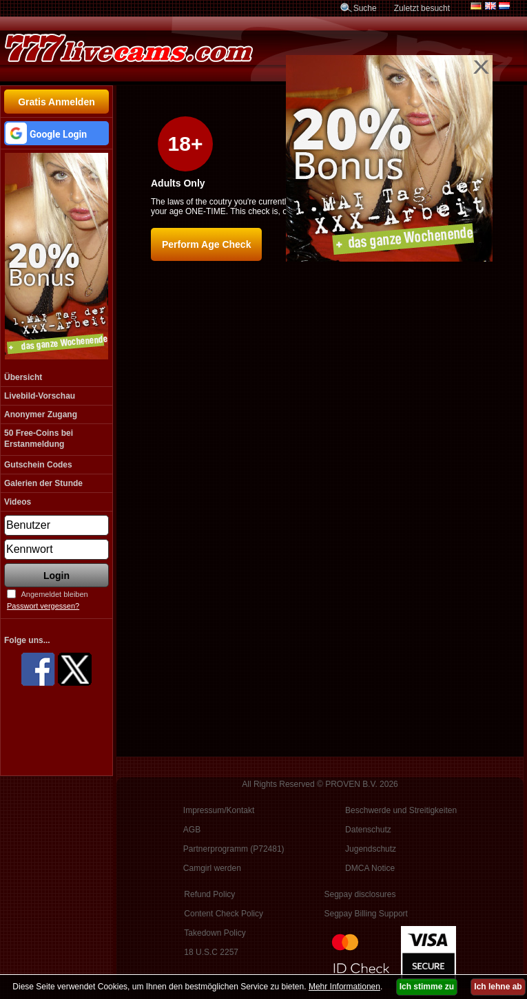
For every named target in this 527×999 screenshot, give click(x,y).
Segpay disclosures (359, 894)
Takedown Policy (214, 933)
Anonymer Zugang (40, 414)
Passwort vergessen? (43, 606)
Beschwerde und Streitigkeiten (401, 810)
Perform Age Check (206, 244)
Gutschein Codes (38, 465)
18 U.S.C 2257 (211, 952)
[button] (56, 133)
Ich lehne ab (497, 986)
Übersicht (23, 377)
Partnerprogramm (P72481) (234, 849)
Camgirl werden (212, 868)
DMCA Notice (370, 868)
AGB (191, 829)
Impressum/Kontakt (218, 810)
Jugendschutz (370, 849)
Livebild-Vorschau (39, 396)
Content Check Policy (223, 913)
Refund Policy (209, 894)
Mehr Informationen (344, 986)
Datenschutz (368, 829)
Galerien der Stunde (43, 483)
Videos (17, 502)
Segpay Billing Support (365, 913)
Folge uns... (27, 640)
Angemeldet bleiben (54, 594)
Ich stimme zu (427, 986)
